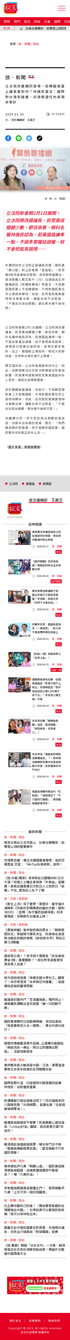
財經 (37, 21)
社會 (47, 21)
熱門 (17, 21)
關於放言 (15, 1320)
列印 (62, 198)
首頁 (13, 43)
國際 (57, 21)
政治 (27, 21)
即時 (7, 21)
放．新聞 (24, 43)
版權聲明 (35, 1320)
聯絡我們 (54, 1320)
